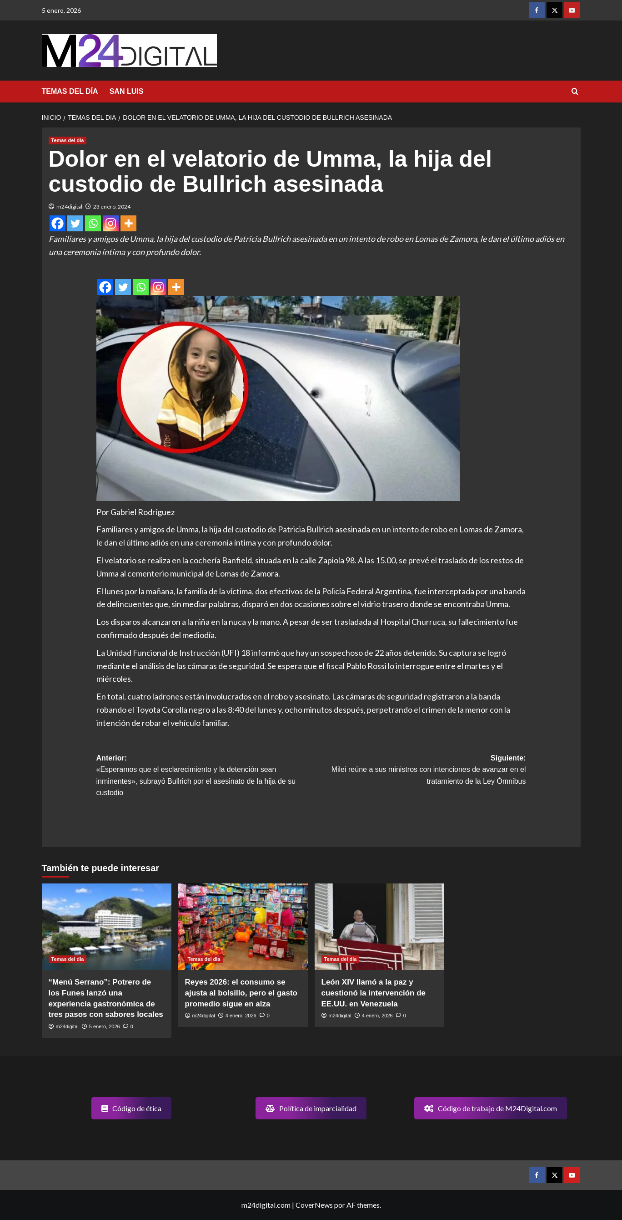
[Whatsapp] (93, 223)
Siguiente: (418, 770)
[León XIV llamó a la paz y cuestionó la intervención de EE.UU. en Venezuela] (379, 926)
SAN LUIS (127, 91)
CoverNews (314, 1204)
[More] (128, 223)
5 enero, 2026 (104, 1026)
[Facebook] (57, 223)
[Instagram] (111, 223)
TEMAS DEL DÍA (70, 91)
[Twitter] (75, 223)
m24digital (69, 206)
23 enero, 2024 (111, 206)
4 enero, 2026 (241, 1015)
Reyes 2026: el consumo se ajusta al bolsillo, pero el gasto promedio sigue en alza (241, 993)
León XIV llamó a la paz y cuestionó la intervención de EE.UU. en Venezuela (373, 993)
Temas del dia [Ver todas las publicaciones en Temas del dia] (67, 140)
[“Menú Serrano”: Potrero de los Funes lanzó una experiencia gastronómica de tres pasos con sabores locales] (106, 926)
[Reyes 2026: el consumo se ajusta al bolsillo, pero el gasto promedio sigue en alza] (243, 926)
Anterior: (203, 776)
